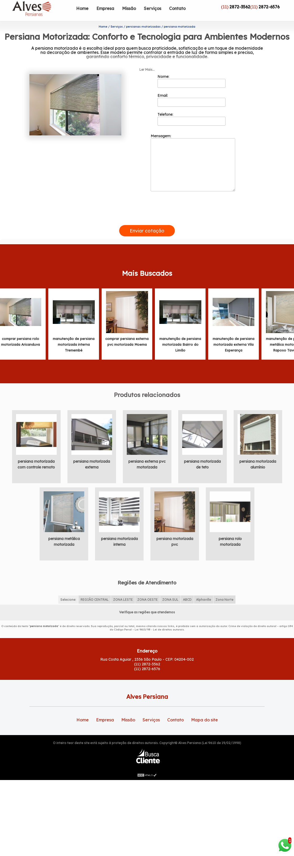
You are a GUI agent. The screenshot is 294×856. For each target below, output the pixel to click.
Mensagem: (193, 152)
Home (82, 8)
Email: (191, 89)
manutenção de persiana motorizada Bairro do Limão (180, 334)
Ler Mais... (147, 59)
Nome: (191, 70)
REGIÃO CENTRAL (95, 589)
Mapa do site (204, 709)
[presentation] (147, 208)
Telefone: (191, 108)
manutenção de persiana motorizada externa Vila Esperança (233, 334)
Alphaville (203, 589)
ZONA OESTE (147, 589)
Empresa (105, 8)
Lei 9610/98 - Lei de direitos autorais (159, 618)
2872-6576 (269, 6)
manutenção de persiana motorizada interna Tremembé (73, 334)
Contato (177, 8)
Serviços (152, 8)
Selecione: (68, 589)
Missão (129, 8)
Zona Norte (224, 589)
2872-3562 (239, 6)
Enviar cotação (147, 220)
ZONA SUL (170, 589)
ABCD (187, 589)
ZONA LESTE (123, 589)
